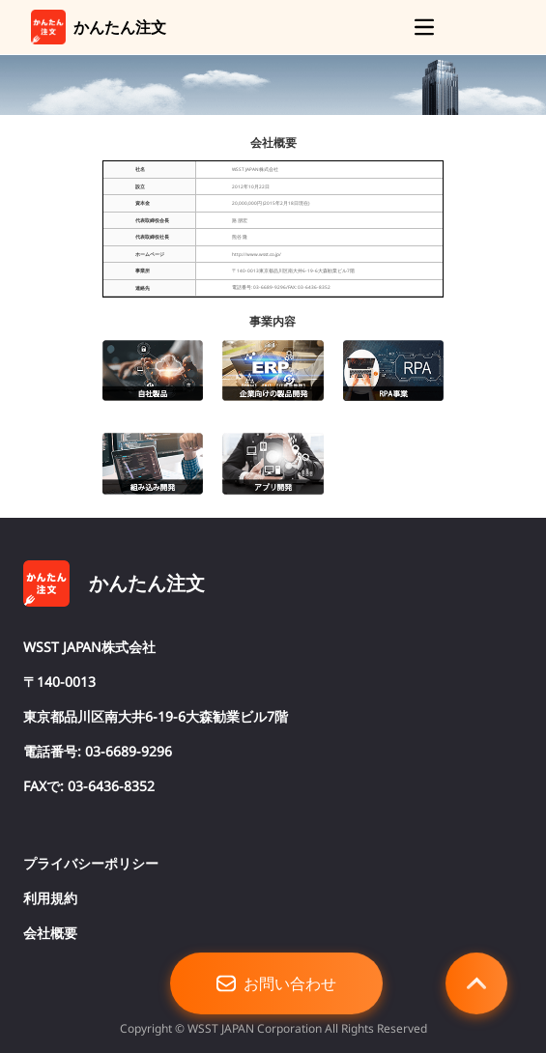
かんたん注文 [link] (119, 27)
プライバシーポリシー (90, 863)
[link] (48, 27)
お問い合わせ (276, 983)
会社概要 (50, 933)
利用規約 (50, 898)
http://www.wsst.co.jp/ (256, 254)
